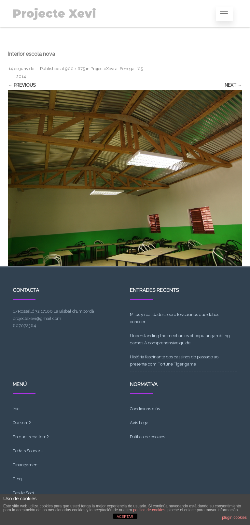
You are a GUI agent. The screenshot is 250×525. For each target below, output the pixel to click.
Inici (17, 408)
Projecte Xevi (54, 14)
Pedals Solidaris (28, 450)
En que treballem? (31, 436)
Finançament (26, 464)
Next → (233, 85)
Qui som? (22, 422)
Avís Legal (140, 422)
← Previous (21, 85)
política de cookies (149, 510)
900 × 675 (75, 68)
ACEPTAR (125, 516)
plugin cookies (234, 517)
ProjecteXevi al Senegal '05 (116, 68)
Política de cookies (147, 436)
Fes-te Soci (23, 492)
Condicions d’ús (145, 408)
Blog (17, 478)
